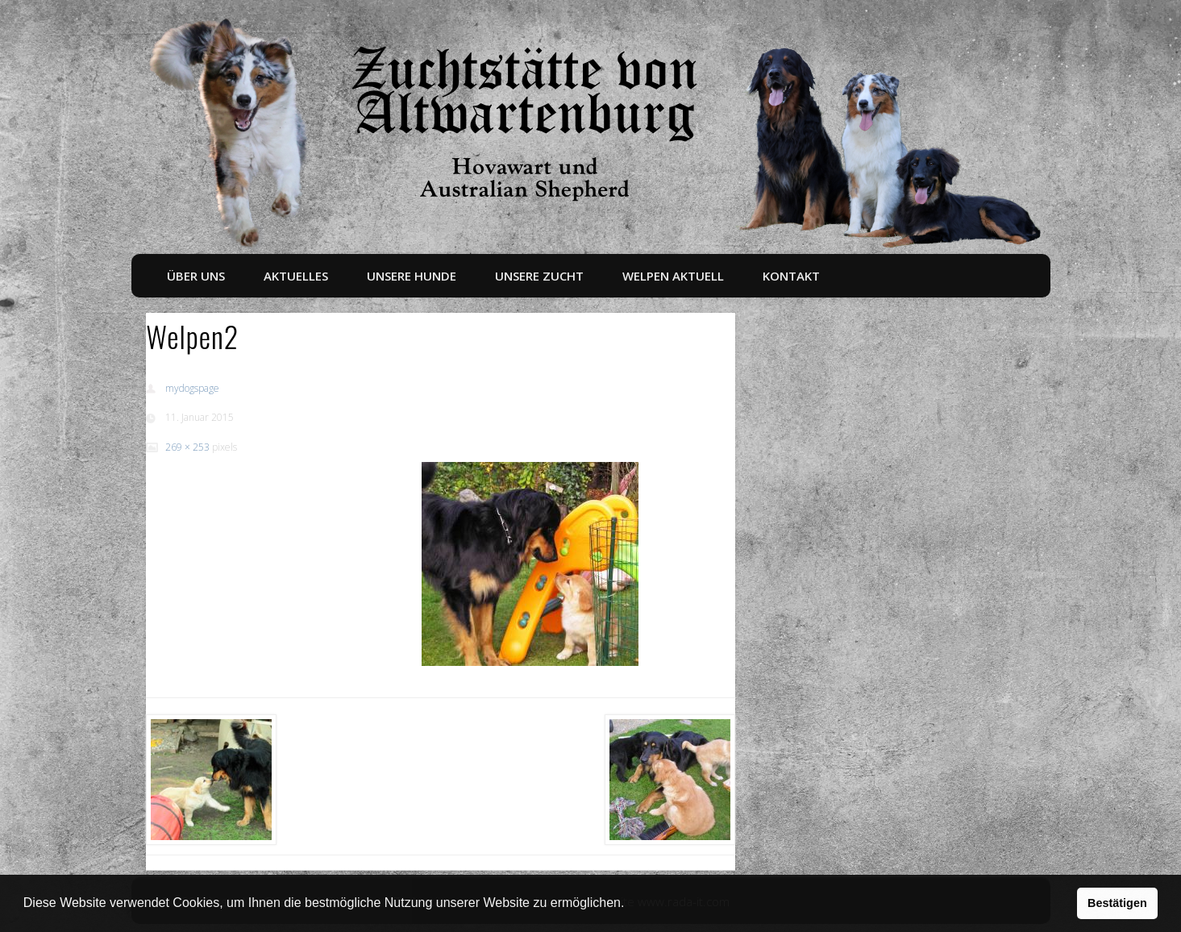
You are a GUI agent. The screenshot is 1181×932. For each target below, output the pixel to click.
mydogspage (192, 388)
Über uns (196, 276)
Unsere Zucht (539, 276)
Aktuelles (296, 276)
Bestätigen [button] (1117, 903)
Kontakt (791, 276)
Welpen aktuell (673, 276)
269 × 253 (187, 447)
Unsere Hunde (411, 276)
